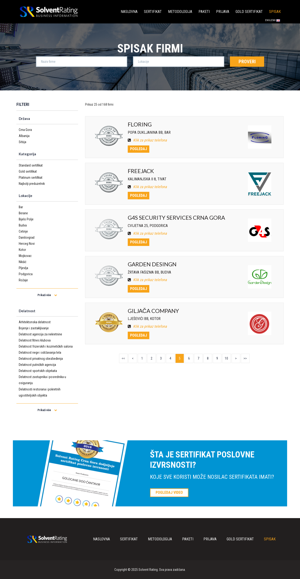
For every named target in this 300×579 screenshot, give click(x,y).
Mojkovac (25, 256)
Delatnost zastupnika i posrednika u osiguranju (42, 380)
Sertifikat (153, 11)
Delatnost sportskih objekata (38, 371)
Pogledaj (138, 149)
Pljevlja (23, 268)
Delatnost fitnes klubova (35, 340)
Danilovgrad (26, 237)
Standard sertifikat (31, 165)
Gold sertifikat (249, 11)
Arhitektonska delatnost (35, 322)
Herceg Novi (27, 243)
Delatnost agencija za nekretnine (40, 334)
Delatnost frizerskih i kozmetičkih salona (46, 346)
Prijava (222, 11)
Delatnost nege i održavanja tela (40, 352)
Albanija (24, 136)
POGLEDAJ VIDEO (169, 492)
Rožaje (23, 280)
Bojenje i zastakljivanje (34, 328)
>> (245, 358)
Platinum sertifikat (30, 177)
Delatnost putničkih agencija (37, 365)
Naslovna (129, 11)
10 (226, 358)
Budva (23, 225)
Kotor (22, 250)
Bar (21, 207)
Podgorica (26, 274)
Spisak (275, 11)
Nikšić (22, 262)
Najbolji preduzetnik (32, 184)
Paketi (204, 11)
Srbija (22, 142)
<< (123, 358)
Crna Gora (25, 130)
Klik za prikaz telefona (147, 140)
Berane (23, 213)
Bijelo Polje (26, 219)
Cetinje (23, 231)
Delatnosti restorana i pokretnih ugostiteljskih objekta (39, 392)
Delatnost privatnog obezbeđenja (41, 358)
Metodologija (180, 11)
